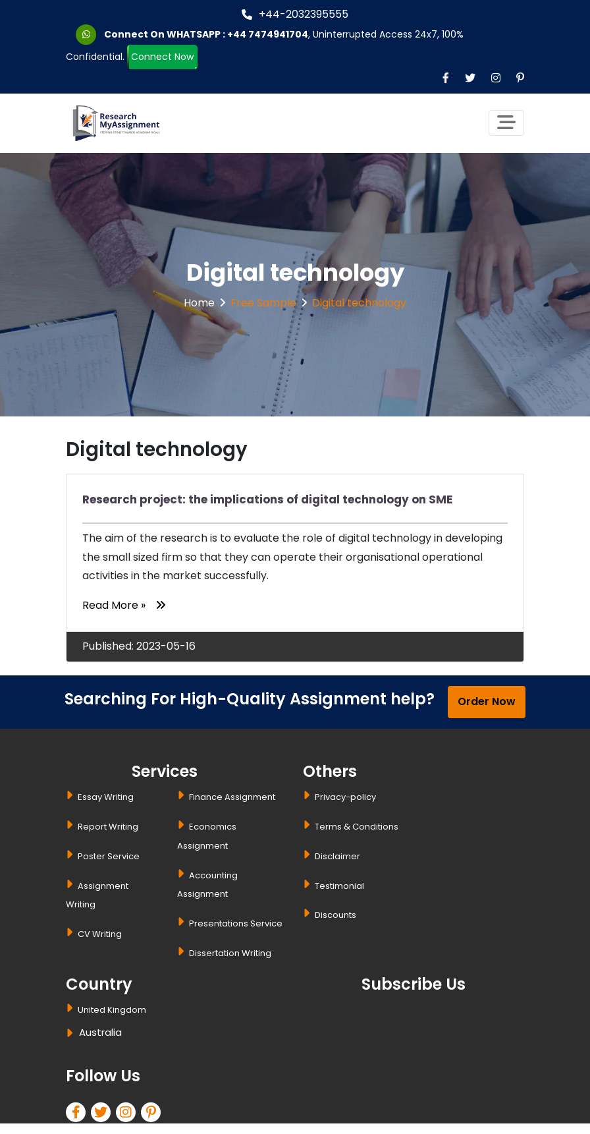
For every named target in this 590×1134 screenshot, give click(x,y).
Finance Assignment (232, 797)
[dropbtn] (72, 1034)
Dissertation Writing (230, 953)
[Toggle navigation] (506, 123)
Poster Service (109, 856)
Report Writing (108, 826)
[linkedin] (128, 1114)
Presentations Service (235, 923)
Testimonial (339, 886)
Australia (100, 1032)
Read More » (123, 605)
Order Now (487, 701)
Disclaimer (337, 856)
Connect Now (162, 57)
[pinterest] (153, 1114)
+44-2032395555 (295, 14)
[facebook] (78, 1114)
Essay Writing (106, 797)
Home (199, 302)
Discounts (335, 915)
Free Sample (263, 302)
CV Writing (100, 934)
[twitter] (103, 1114)
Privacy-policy (345, 797)
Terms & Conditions (356, 826)
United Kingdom (112, 1010)
